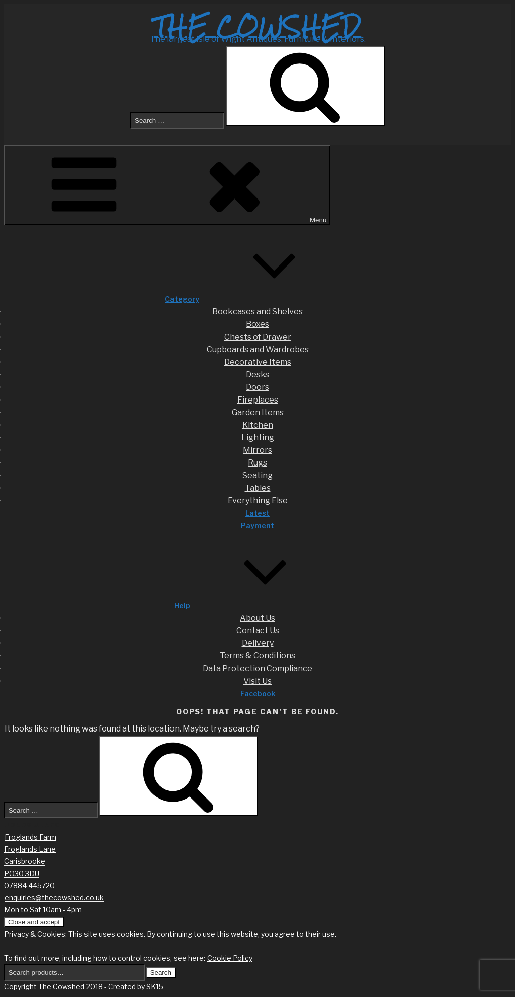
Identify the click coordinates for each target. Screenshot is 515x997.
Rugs (257, 463)
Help (257, 605)
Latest (257, 513)
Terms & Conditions (257, 655)
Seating (257, 475)
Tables (258, 488)
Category (257, 299)
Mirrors (257, 450)
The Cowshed (257, 26)
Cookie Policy (229, 958)
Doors (257, 387)
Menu (167, 185)
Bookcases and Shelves (257, 311)
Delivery (258, 643)
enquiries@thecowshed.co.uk (54, 897)
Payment (257, 525)
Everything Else (258, 500)
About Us (257, 618)
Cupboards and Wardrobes (258, 349)
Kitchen (257, 425)
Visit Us (257, 681)
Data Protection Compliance (257, 668)
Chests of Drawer (257, 337)
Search (160, 972)
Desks (257, 374)
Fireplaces (257, 400)
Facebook (257, 693)
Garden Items (258, 412)
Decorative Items (257, 362)
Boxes (257, 324)
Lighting (257, 437)
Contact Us (257, 630)
